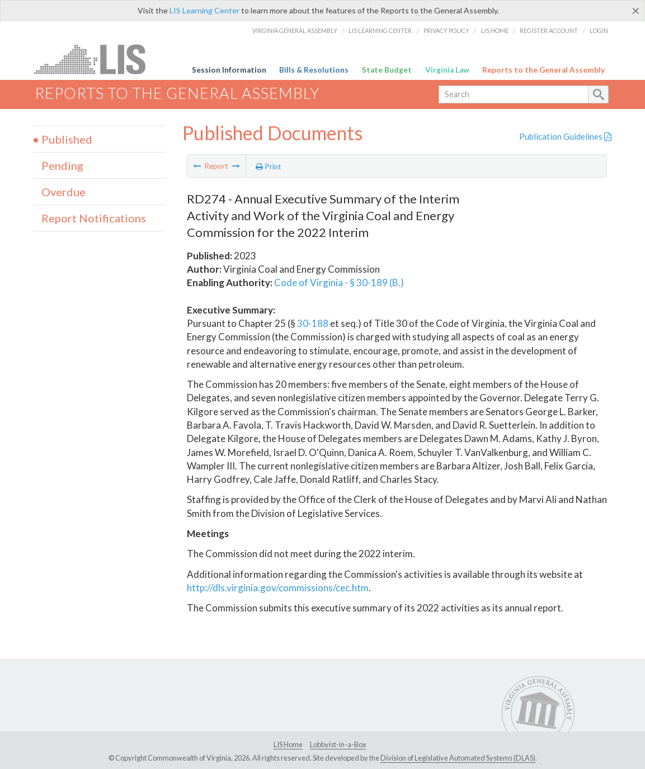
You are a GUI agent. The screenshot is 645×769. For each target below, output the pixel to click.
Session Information (229, 69)
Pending (62, 165)
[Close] (636, 10)
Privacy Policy (446, 30)
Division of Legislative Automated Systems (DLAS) (457, 757)
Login (599, 30)
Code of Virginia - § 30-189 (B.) (339, 282)
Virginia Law (447, 69)
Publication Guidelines (565, 136)
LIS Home (495, 30)
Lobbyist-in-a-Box (338, 744)
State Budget (387, 69)
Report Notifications (93, 218)
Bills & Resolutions (314, 69)
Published (66, 139)
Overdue (63, 191)
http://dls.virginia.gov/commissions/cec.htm (278, 588)
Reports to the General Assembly (543, 69)
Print (268, 166)
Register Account (549, 30)
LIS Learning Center (204, 10)
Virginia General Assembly (294, 30)
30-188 (312, 323)
